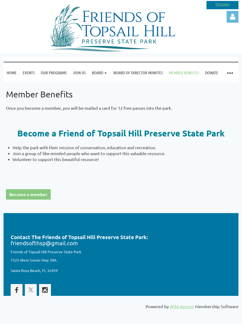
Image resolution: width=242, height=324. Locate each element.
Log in (232, 17)
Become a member (28, 194)
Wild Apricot (182, 306)
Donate (222, 3)
